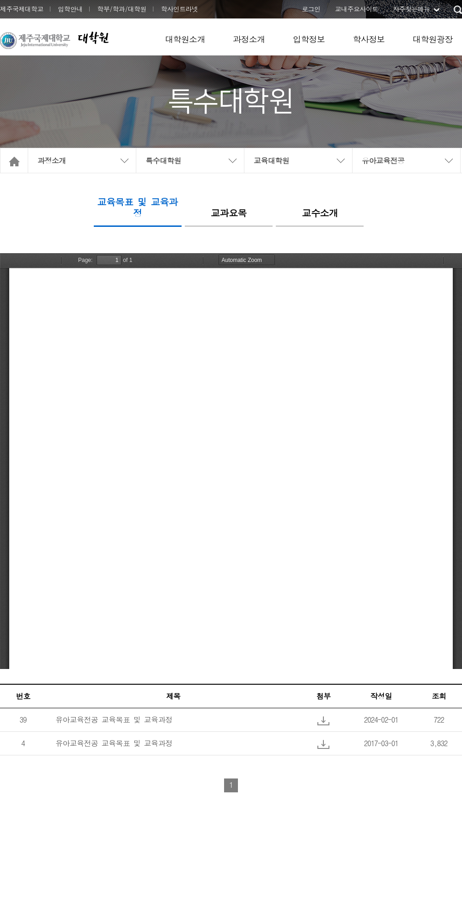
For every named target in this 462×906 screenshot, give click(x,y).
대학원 (93, 38)
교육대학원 (271, 160)
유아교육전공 (383, 160)
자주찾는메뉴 (411, 8)
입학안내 (70, 8)
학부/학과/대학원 (121, 8)
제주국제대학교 (21, 8)
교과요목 (229, 213)
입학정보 (309, 39)
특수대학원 (163, 160)
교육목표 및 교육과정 (137, 207)
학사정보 (369, 39)
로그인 (311, 8)
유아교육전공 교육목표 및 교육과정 (113, 719)
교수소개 (320, 213)
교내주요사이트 (356, 8)
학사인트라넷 (179, 8)
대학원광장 (433, 39)
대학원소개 (185, 39)
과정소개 (249, 39)
